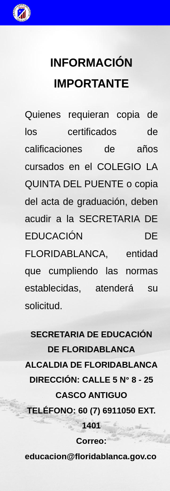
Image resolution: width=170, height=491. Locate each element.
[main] (85, 258)
